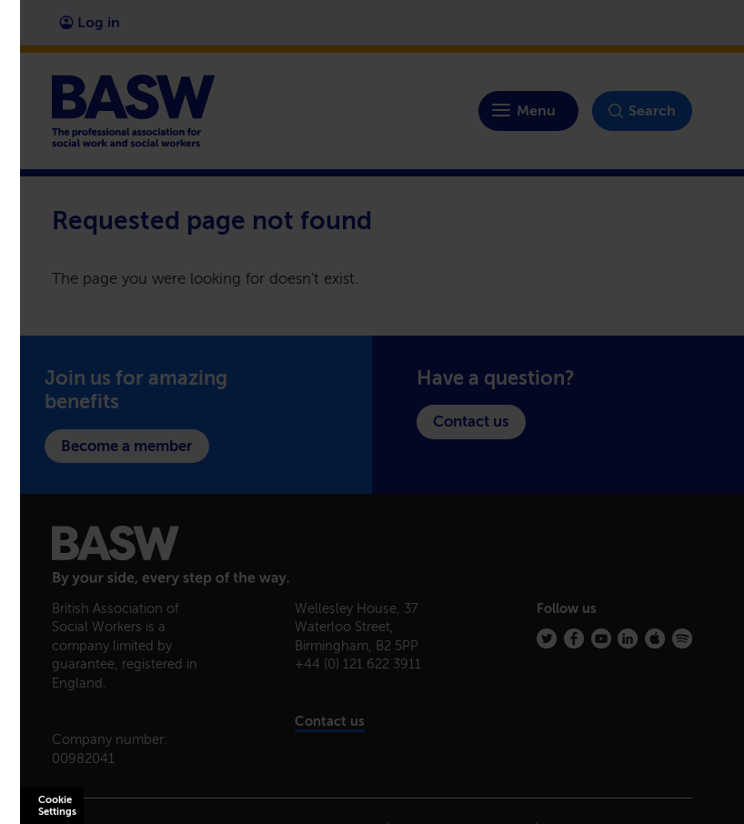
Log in (89, 22)
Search (642, 111)
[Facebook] (574, 638)
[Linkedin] (628, 638)
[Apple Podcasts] (655, 638)
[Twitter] (547, 638)
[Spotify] (682, 638)
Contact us (471, 421)
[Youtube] (601, 638)
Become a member (127, 446)
